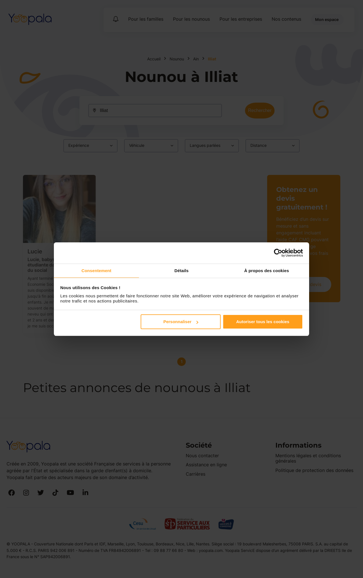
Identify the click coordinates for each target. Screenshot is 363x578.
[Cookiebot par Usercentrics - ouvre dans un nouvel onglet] (278, 252)
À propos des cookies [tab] (266, 270)
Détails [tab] (181, 270)
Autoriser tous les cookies (263, 321)
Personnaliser (180, 321)
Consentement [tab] (96, 270)
